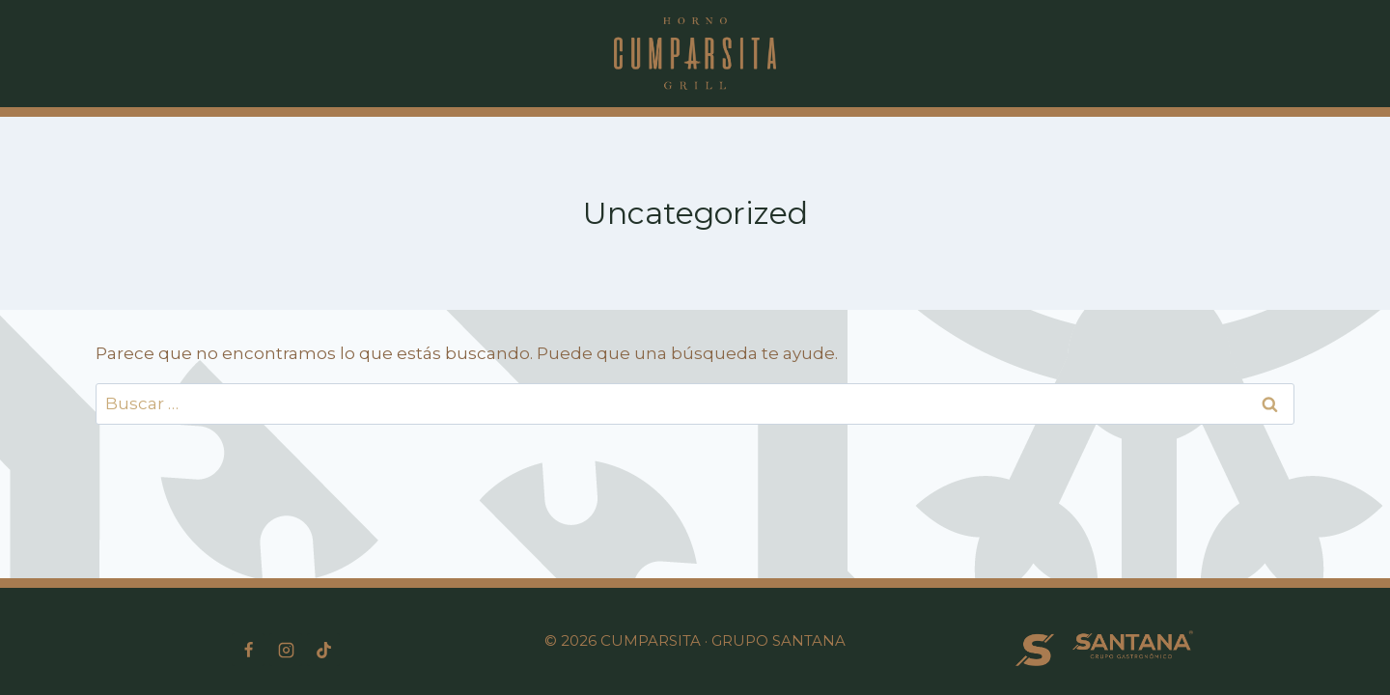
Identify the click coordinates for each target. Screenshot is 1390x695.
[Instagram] (285, 649)
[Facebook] (248, 649)
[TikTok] (323, 649)
